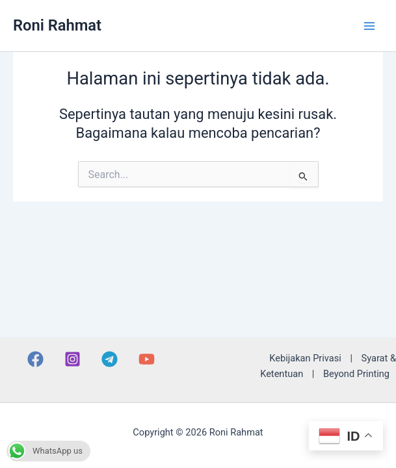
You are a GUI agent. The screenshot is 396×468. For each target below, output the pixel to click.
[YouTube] (147, 359)
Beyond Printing (356, 374)
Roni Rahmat (57, 25)
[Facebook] (35, 359)
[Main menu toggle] (369, 26)
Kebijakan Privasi (305, 358)
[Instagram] (72, 359)
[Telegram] (109, 359)
